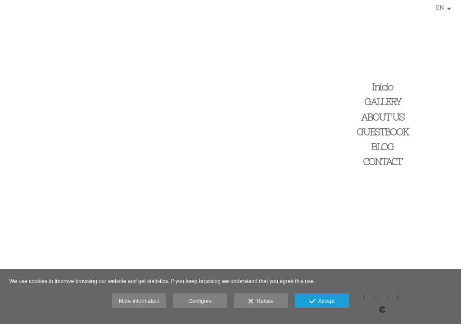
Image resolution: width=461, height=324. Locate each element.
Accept (322, 301)
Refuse (261, 301)
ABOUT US (382, 117)
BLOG (382, 147)
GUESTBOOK (382, 132)
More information (139, 301)
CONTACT (382, 162)
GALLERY (382, 102)
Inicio (382, 87)
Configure (200, 301)
